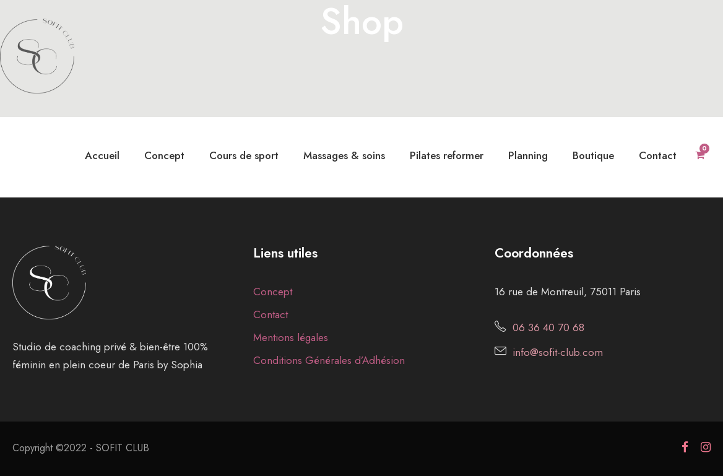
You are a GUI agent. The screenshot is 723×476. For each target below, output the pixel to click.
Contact (658, 155)
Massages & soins (344, 155)
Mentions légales (290, 337)
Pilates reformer (446, 155)
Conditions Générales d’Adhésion (329, 360)
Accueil (102, 155)
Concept (164, 155)
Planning (528, 155)
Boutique (593, 155)
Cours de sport (244, 155)
